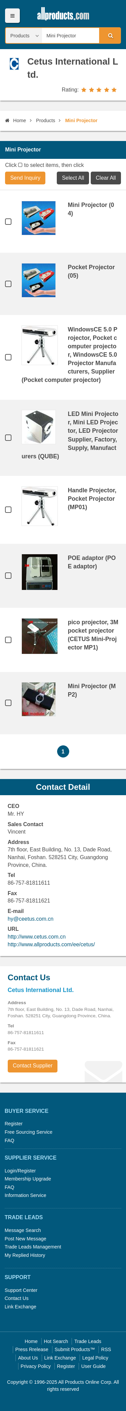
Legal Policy (95, 1358)
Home (15, 120)
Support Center (21, 1290)
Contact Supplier (32, 1065)
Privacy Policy (35, 1366)
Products (45, 120)
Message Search (23, 1230)
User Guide (93, 1366)
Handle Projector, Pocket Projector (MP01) (92, 498)
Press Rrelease (31, 1349)
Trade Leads (87, 1341)
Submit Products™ (74, 1349)
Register (14, 1123)
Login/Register (20, 1170)
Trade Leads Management (33, 1246)
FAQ (9, 1140)
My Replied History (25, 1255)
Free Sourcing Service (28, 1132)
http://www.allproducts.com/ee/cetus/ (51, 944)
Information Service (25, 1195)
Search (109, 35)
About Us (28, 1358)
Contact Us (17, 1298)
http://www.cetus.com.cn (37, 937)
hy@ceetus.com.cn (30, 919)
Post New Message (25, 1238)
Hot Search (56, 1341)
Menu (12, 15)
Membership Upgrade (28, 1178)
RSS (106, 1349)
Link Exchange (20, 1306)
